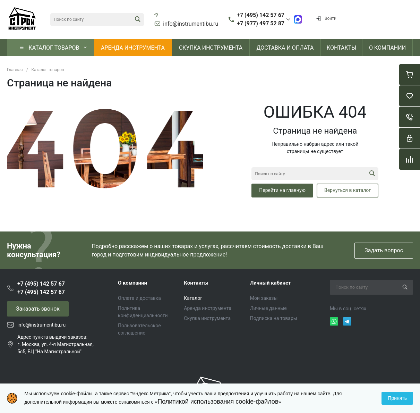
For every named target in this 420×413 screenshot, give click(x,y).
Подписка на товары (273, 318)
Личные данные (268, 308)
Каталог (193, 298)
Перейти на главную (282, 190)
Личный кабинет (270, 283)
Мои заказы (264, 298)
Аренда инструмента (207, 308)
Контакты (196, 283)
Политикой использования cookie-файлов (217, 401)
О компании (132, 283)
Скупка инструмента (207, 318)
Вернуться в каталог (347, 190)
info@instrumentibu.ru (190, 24)
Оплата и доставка (139, 298)
